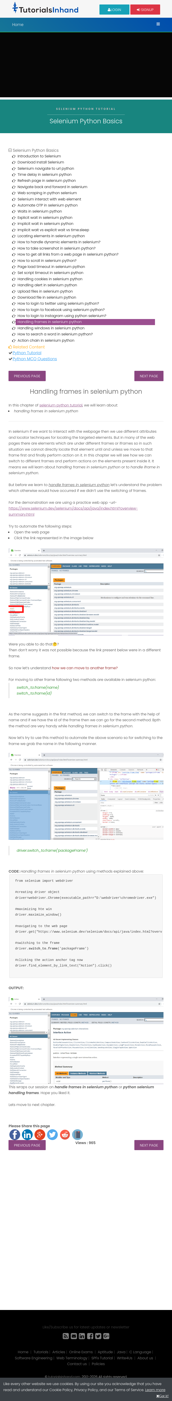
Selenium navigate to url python (45, 168)
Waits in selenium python (39, 211)
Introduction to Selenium (39, 156)
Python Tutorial (27, 353)
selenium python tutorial (60, 405)
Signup (145, 9)
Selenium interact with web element (49, 199)
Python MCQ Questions (35, 359)
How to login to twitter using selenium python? (58, 303)
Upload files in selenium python (45, 291)
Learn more (155, 1389)
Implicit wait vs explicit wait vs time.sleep (53, 229)
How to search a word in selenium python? (55, 334)
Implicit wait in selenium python (45, 223)
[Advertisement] (86, 66)
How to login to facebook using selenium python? (61, 309)
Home (17, 24)
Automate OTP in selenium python (47, 205)
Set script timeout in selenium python (50, 272)
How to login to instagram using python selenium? (61, 315)
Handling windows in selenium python (50, 328)
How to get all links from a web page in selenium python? (67, 254)
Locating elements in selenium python (51, 236)
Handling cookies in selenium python (49, 279)
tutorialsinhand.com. (64, 1377)
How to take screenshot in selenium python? (56, 248)
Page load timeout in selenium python (51, 266)
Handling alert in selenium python (47, 285)
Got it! (164, 1396)
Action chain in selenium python (45, 340)
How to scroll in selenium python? (46, 260)
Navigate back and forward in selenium (52, 186)
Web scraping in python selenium (47, 192)
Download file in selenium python (46, 297)
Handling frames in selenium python (49, 321)
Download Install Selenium (40, 162)
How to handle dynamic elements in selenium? (58, 242)
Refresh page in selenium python (46, 180)
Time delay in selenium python (44, 174)
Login (114, 9)
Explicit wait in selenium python (44, 217)
